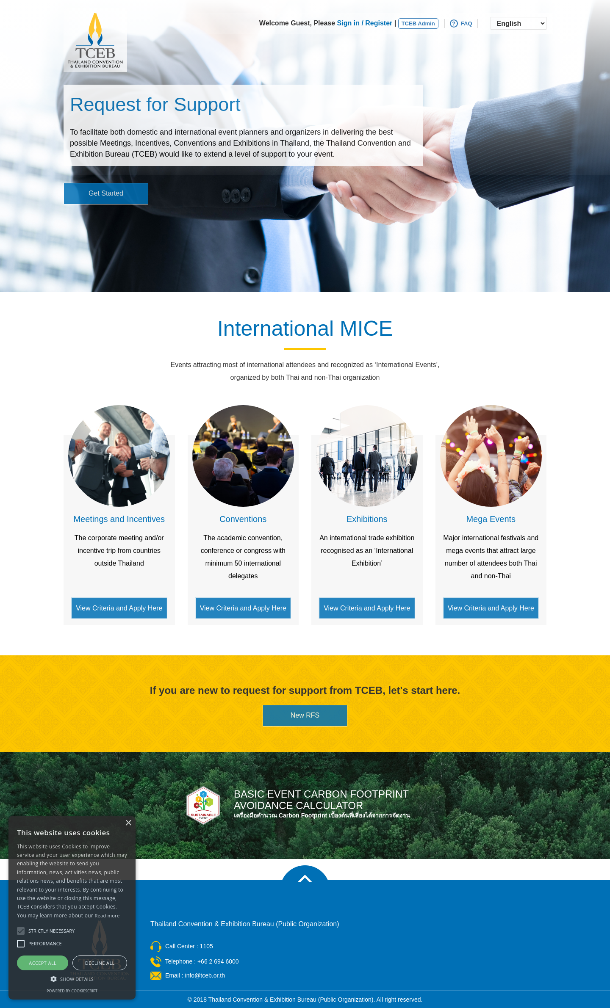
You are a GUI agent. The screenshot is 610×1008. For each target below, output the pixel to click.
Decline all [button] (100, 963)
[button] (72, 979)
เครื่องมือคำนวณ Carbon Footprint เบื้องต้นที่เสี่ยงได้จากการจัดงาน (322, 815)
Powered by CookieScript (72, 991)
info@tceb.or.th (205, 975)
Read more (107, 915)
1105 (206, 946)
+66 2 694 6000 (218, 961)
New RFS (305, 715)
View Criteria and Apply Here (119, 607)
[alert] (72, 908)
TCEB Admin (418, 23)
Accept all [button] (42, 963)
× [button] (128, 823)
